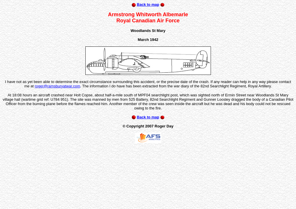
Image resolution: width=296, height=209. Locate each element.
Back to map (148, 4)
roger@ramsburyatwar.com (57, 86)
